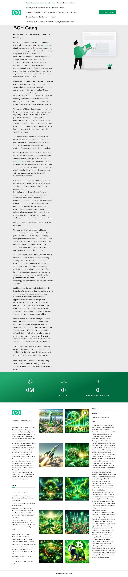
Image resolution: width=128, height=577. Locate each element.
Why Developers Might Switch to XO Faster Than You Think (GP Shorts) (23, 535)
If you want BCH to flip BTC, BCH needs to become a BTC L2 (23, 504)
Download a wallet (107, 12)
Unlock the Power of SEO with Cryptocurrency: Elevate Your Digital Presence (51, 12)
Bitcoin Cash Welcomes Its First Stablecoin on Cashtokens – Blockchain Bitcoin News (23, 498)
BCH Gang (69, 573)
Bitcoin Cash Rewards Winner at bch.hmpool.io (21, 557)
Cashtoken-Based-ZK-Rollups (21, 493)
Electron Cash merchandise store (37, 17)
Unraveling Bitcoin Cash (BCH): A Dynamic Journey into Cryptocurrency (50, 22)
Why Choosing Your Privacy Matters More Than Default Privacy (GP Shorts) (23, 540)
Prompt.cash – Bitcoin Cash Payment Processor (42, 8)
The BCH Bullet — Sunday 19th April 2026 (22, 563)
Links (62, 8)
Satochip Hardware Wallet (65, 3)
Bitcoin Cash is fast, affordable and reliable (40, 3)
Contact (53, 17)
